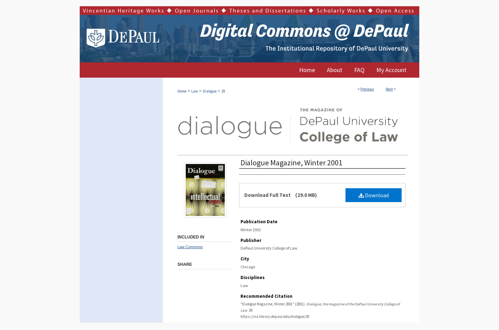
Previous (367, 89)
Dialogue (210, 91)
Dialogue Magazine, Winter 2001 (291, 162)
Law (194, 91)
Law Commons (190, 247)
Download (374, 195)
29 (223, 91)
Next (389, 89)
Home (181, 91)
